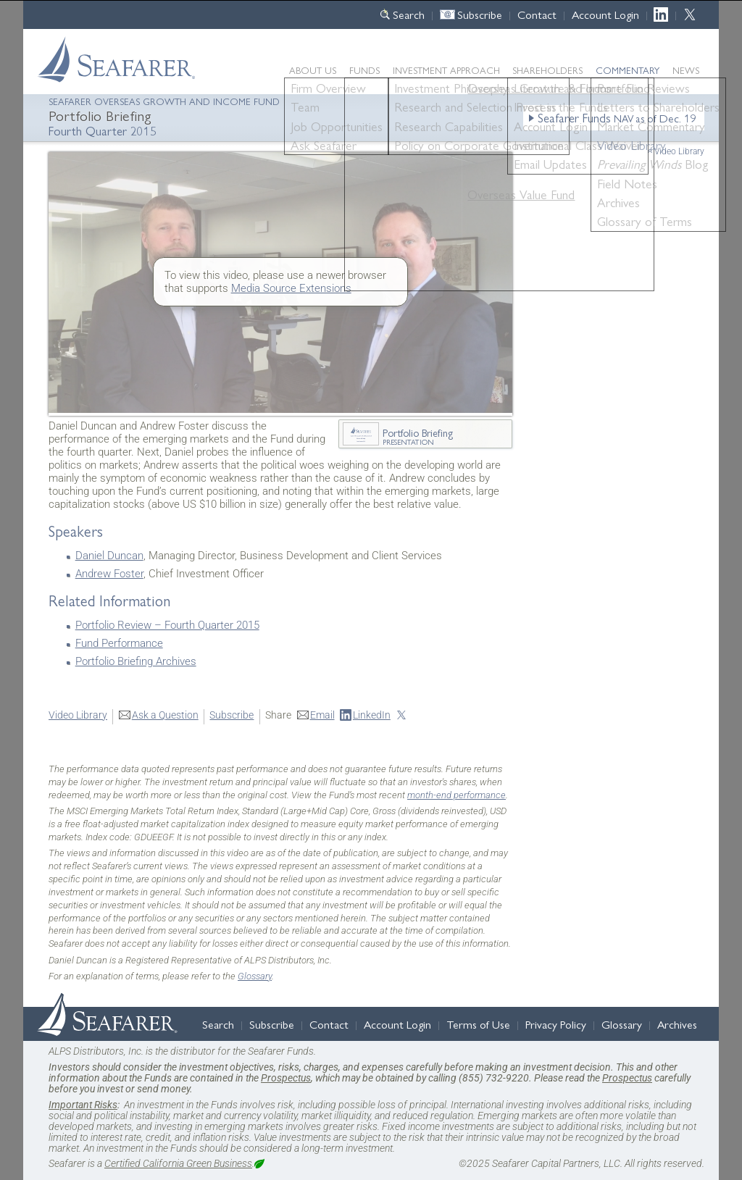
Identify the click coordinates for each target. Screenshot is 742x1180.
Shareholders (547, 70)
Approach (446, 70)
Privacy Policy (555, 1024)
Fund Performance (119, 643)
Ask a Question (165, 715)
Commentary (627, 70)
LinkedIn (664, 14)
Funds (364, 70)
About (312, 70)
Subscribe (479, 14)
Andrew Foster (109, 573)
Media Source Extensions (291, 288)
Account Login (605, 14)
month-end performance (456, 795)
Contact (536, 14)
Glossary (255, 976)
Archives (677, 1024)
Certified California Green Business (178, 1163)
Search (409, 14)
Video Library (679, 151)
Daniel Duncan (109, 555)
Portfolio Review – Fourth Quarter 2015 (167, 625)
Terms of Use (478, 1024)
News (685, 70)
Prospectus (286, 1078)
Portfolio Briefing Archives (135, 661)
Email (322, 715)
